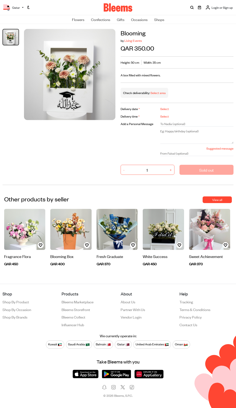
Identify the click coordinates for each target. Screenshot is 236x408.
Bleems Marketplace (77, 301)
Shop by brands (15, 316)
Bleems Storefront (76, 309)
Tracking (186, 301)
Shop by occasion (17, 309)
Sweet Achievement (206, 256)
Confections (100, 19)
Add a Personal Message (137, 124)
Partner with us (133, 309)
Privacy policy (190, 316)
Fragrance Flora (17, 256)
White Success (155, 256)
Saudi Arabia (79, 344)
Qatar (123, 344)
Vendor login (131, 316)
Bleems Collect (73, 316)
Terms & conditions (194, 309)
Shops (159, 19)
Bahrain (103, 344)
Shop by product (16, 301)
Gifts (120, 19)
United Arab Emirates (152, 344)
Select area (158, 93)
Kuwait (55, 344)
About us (128, 301)
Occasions (139, 19)
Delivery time (130, 116)
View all (217, 199)
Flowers (78, 19)
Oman (181, 344)
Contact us (188, 324)
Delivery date (130, 109)
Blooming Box (61, 256)
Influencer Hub (73, 324)
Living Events (133, 40)
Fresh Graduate (110, 256)
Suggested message (219, 148)
